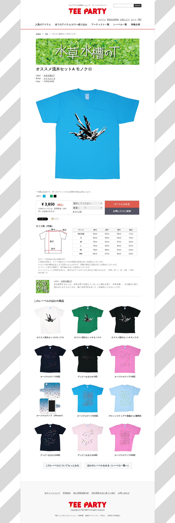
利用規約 (67, 493)
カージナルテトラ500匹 (87, 416)
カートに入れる (122, 204)
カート (134, 19)
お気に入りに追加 (122, 211)
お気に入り (125, 19)
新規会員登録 (113, 19)
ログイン (102, 19)
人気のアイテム (43, 24)
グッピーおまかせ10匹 (87, 377)
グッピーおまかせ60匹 (50, 455)
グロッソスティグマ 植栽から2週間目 (124, 416)
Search (137, 6)
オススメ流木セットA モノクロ (50, 337)
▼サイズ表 (77, 212)
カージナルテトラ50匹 (50, 377)
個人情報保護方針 (81, 493)
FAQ (139, 19)
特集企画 (135, 24)
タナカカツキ (49, 78)
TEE (46, 34)
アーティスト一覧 (100, 24)
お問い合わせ (124, 493)
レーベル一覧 (120, 24)
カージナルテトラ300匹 (124, 455)
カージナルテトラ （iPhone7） (50, 415)
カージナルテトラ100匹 (124, 377)
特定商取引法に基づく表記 (103, 493)
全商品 (38, 34)
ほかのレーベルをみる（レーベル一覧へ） (108, 465)
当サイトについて (52, 493)
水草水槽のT (49, 75)
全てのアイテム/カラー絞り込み (71, 24)
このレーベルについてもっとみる (62, 465)
